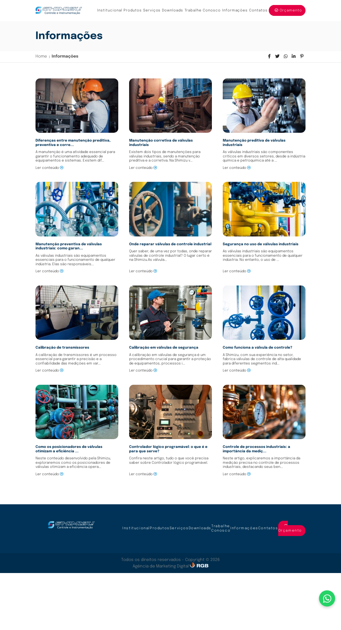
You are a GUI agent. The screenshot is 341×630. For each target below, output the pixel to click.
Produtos (133, 10)
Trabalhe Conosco (203, 10)
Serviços (152, 10)
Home (41, 56)
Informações (235, 10)
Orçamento (288, 10)
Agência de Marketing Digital (161, 566)
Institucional (109, 10)
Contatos (258, 10)
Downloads (172, 10)
